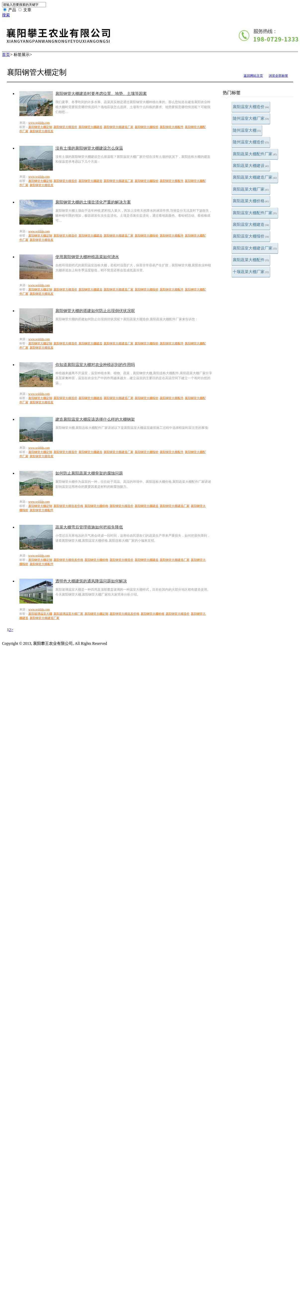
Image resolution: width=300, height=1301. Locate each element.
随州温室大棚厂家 (251, 118)
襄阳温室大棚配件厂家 (255, 213)
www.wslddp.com (39, 122)
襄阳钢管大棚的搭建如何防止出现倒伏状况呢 (95, 311)
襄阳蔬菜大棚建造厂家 (255, 177)
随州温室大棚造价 (251, 142)
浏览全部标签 (278, 76)
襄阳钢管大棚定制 (40, 127)
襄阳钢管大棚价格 (96, 506)
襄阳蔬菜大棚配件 (251, 260)
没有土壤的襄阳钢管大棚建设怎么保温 (89, 148)
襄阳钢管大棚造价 (65, 127)
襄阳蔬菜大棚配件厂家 (255, 154)
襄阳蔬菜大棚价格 (251, 201)
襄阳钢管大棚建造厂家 (118, 127)
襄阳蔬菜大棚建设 (251, 165)
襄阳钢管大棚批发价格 (68, 506)
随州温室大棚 (247, 130)
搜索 (6, 15)
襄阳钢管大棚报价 (146, 127)
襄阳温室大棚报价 (251, 236)
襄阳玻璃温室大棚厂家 (68, 613)
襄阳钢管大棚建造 (90, 127)
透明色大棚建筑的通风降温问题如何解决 (91, 581)
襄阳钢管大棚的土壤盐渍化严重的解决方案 (93, 202)
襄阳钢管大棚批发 (41, 131)
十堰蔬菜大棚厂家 (251, 272)
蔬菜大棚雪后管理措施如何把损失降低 (89, 527)
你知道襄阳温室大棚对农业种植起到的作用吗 (95, 365)
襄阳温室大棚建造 (251, 224)
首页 (6, 54)
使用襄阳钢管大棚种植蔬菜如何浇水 (87, 257)
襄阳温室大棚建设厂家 (255, 248)
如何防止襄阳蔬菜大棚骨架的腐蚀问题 (89, 473)
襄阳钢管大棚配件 (172, 127)
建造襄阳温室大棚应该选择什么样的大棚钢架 (95, 419)
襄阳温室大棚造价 (251, 107)
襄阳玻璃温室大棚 (40, 613)
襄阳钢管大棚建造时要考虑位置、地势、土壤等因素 (101, 93)
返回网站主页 (253, 76)
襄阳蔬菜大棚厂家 (251, 189)
